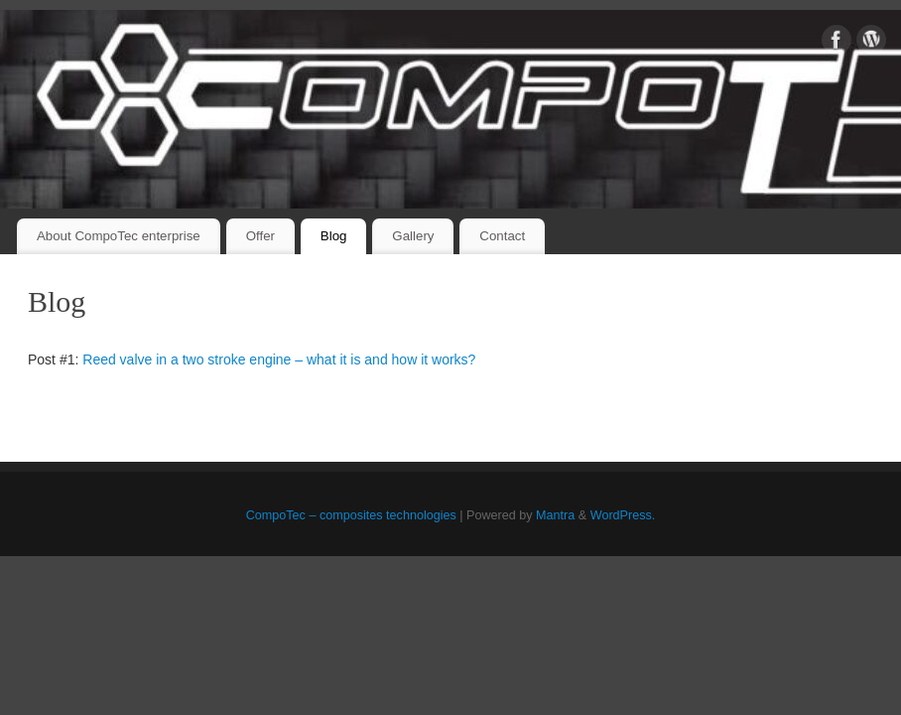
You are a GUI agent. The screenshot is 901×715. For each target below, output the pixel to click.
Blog (334, 235)
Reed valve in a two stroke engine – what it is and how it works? (278, 359)
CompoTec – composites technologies (351, 515)
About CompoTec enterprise (118, 235)
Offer (260, 235)
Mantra (555, 515)
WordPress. (623, 515)
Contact (502, 235)
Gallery (413, 235)
